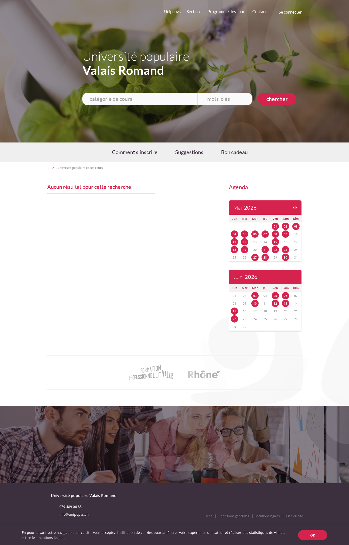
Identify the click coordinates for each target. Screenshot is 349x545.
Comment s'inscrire (135, 152)
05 (244, 234)
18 (234, 250)
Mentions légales (267, 516)
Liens (208, 516)
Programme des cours (226, 11)
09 (285, 234)
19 (244, 250)
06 (255, 234)
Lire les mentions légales (45, 537)
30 (285, 257)
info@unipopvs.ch (74, 514)
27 (255, 257)
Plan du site (294, 516)
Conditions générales (234, 516)
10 (255, 303)
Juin (245, 277)
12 (244, 242)
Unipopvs (172, 11)
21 (265, 250)
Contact (259, 11)
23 (285, 250)
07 (265, 234)
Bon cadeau (234, 152)
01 (275, 226)
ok (312, 535)
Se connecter (290, 12)
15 (275, 242)
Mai (245, 208)
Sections (194, 11)
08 (275, 234)
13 (285, 303)
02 (285, 226)
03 (296, 226)
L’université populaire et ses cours (79, 168)
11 (234, 242)
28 (265, 257)
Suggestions (189, 152)
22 (275, 250)
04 (234, 234)
